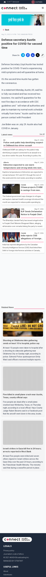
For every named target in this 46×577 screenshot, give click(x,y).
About (5, 571)
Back (5, 30)
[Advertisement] (23, 278)
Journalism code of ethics (13, 554)
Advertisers (7, 575)
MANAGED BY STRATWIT (13, 561)
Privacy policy (8, 551)
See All (42, 134)
